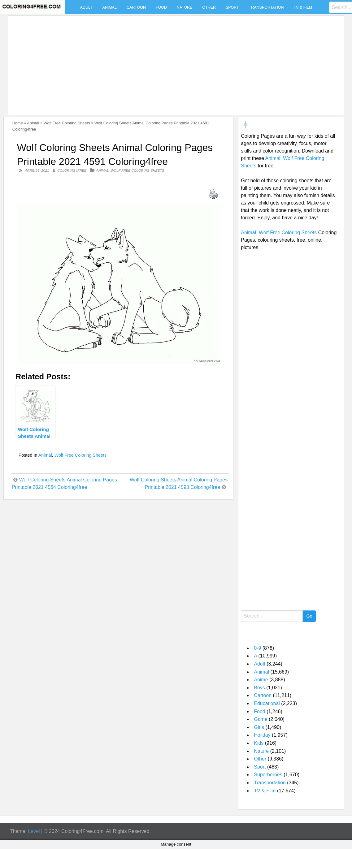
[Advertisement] (174, 61)
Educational (267, 703)
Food (161, 7)
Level (34, 831)
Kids (258, 743)
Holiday (262, 735)
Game (260, 719)
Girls (259, 727)
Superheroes (268, 774)
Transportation (266, 7)
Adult (86, 7)
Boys (259, 687)
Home (17, 123)
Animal (109, 7)
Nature (184, 7)
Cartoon (136, 7)
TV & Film (303, 7)
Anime (261, 679)
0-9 (257, 648)
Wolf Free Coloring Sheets (67, 123)
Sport (232, 7)
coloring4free (71, 170)
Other (209, 7)
